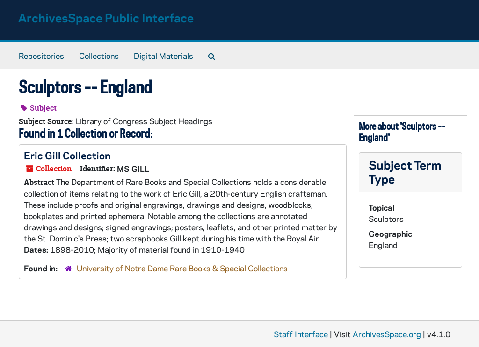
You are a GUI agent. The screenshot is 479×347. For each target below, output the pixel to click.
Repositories (41, 55)
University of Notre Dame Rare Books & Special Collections (182, 268)
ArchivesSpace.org (387, 334)
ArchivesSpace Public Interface (106, 17)
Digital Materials (163, 55)
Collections (99, 55)
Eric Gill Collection (67, 155)
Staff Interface (301, 334)
